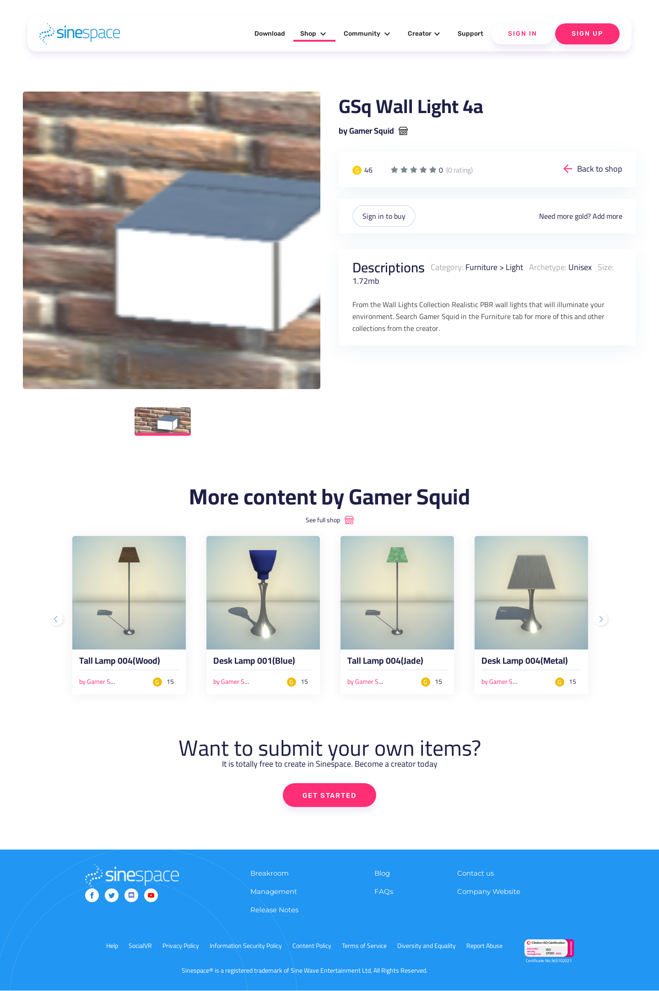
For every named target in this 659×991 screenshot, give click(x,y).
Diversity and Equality (426, 946)
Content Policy (311, 946)
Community (368, 33)
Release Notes (274, 910)
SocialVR (140, 946)
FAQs (383, 892)
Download (269, 34)
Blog (382, 873)
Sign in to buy (383, 216)
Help (112, 946)
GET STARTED (329, 795)
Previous (57, 620)
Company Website (488, 892)
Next (602, 620)
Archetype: (548, 267)
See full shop (323, 520)
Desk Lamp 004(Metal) (524, 662)
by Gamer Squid (366, 131)
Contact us (475, 873)
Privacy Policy (180, 946)
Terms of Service (364, 946)
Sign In (522, 34)
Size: (606, 267)
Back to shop (599, 168)
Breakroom (269, 873)
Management (273, 892)
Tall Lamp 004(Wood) (119, 662)
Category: (447, 267)
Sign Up (587, 34)
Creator (425, 33)
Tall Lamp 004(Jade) (385, 662)
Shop (314, 33)
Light (514, 267)
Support (470, 34)
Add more (607, 216)
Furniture (481, 267)
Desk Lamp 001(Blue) (254, 662)
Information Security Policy (246, 946)
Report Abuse (484, 946)
